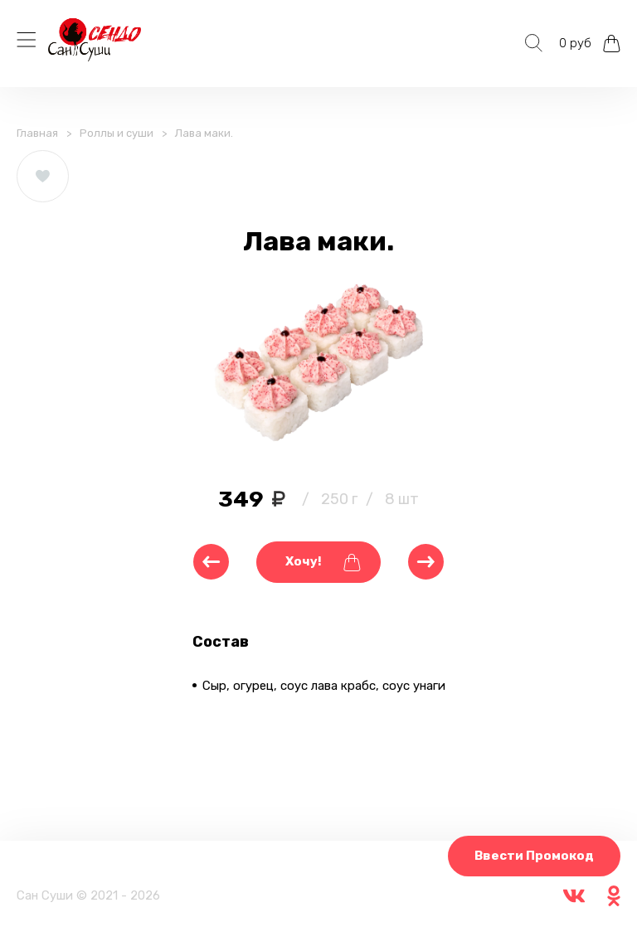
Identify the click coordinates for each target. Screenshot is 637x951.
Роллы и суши (116, 133)
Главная (37, 133)
